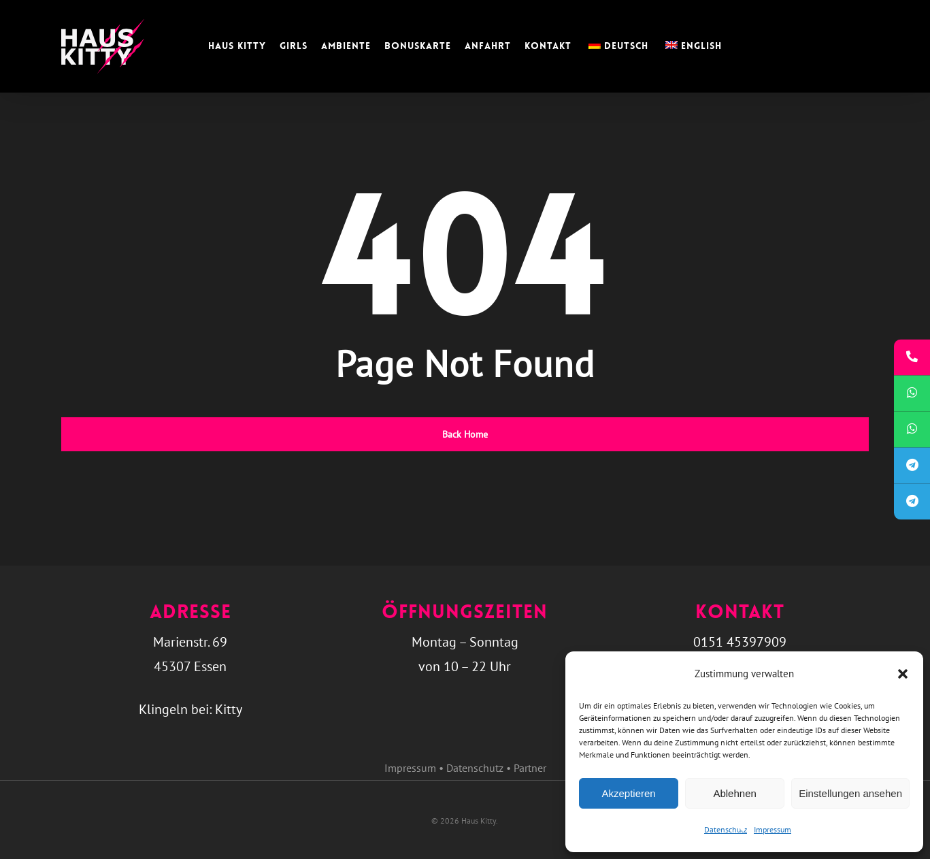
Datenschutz (725, 829)
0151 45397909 (739, 642)
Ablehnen (734, 793)
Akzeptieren (628, 793)
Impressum (772, 829)
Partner (530, 768)
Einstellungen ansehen (850, 793)
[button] (903, 674)
